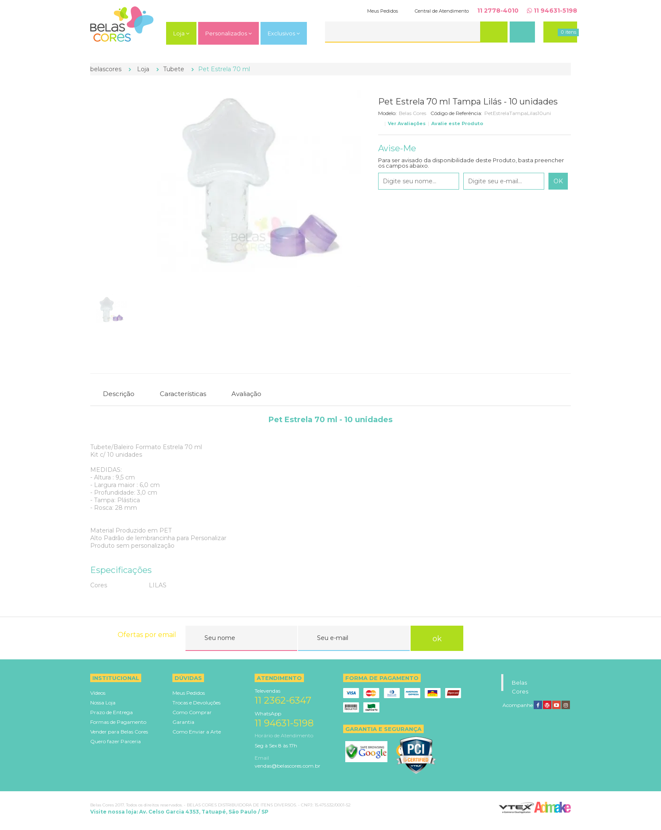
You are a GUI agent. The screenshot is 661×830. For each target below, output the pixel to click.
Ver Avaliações (407, 123)
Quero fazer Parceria (115, 741)
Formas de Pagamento (118, 722)
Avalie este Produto (457, 123)
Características (183, 394)
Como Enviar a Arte (196, 731)
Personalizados (228, 33)
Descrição (118, 394)
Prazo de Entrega (111, 712)
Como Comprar (192, 712)
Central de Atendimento (442, 11)
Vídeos (97, 693)
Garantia (183, 722)
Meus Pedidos (382, 11)
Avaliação (246, 394)
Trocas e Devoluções (196, 702)
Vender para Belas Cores (119, 731)
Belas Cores (412, 113)
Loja (181, 33)
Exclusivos (284, 33)
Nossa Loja (103, 702)
